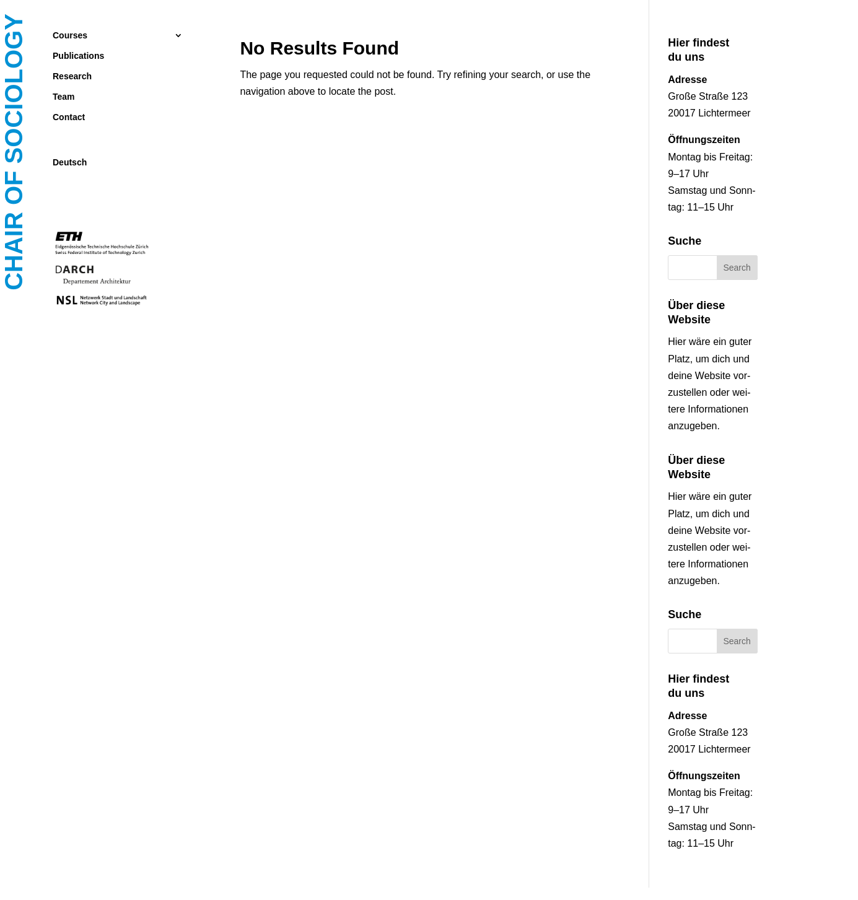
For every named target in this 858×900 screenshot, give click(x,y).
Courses (70, 35)
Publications (78, 56)
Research (72, 76)
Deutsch (70, 162)
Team (64, 97)
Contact (69, 117)
